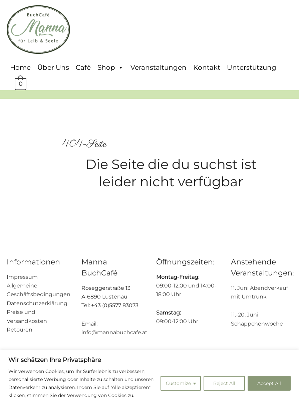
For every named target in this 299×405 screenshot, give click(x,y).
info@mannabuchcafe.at (114, 332)
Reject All (224, 383)
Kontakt (206, 67)
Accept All (269, 383)
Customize (178, 383)
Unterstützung (251, 67)
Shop (110, 67)
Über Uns (53, 67)
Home (20, 67)
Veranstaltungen (158, 67)
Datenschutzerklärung (37, 303)
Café (83, 67)
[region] (149, 377)
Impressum (22, 277)
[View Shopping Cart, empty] (19, 83)
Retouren (19, 330)
